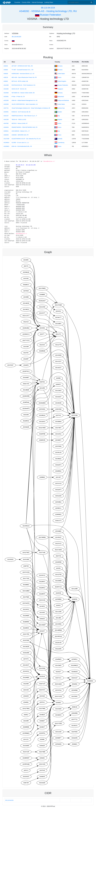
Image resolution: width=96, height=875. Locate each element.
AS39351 (6, 112)
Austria (59, 123)
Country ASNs (26, 2)
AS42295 (6, 119)
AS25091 (6, 96)
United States (61, 73)
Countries (17, 2)
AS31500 (6, 100)
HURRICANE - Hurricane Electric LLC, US (23, 73)
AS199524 (6, 142)
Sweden (60, 112)
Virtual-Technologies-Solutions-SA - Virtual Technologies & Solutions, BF (31, 108)
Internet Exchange (37, 2)
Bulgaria (60, 119)
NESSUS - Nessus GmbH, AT (19, 123)
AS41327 (6, 115)
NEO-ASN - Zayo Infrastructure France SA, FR (24, 77)
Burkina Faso (61, 108)
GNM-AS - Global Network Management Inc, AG (24, 100)
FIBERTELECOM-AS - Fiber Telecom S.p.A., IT (24, 115)
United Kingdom (62, 81)
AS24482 (6, 89)
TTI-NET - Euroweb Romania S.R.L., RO (22, 69)
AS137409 (6, 138)
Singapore (60, 89)
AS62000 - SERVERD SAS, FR (20, 135)
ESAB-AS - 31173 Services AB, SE (21, 112)
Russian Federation (48, 14)
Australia (59, 138)
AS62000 (6, 135)
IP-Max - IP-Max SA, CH (18, 96)
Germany (60, 92)
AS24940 (6, 92)
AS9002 (6, 81)
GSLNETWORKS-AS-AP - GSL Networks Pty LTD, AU (26, 138)
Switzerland (61, 96)
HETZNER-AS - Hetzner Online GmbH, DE (23, 92)
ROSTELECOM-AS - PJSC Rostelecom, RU (23, 85)
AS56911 (6, 131)
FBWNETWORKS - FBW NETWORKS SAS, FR (24, 127)
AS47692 (6, 123)
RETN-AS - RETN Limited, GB (20, 81)
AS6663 (6, 69)
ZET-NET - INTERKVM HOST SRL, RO (22, 66)
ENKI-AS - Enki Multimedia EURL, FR (22, 146)
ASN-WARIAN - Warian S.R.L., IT (20, 131)
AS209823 (6, 146)
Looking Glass (48, 2)
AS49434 (6, 127)
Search (91, 2)
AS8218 (6, 77)
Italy (59, 115)
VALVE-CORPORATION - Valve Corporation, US (25, 104)
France (59, 77)
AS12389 (6, 85)
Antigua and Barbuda (63, 100)
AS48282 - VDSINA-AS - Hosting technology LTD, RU (48, 11)
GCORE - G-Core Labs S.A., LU (20, 142)
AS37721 (6, 108)
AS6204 (6, 66)
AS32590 (6, 104)
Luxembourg (61, 142)
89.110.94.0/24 (48, 8)
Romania (60, 66)
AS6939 (6, 73)
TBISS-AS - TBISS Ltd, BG (19, 119)
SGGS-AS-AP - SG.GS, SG (19, 89)
